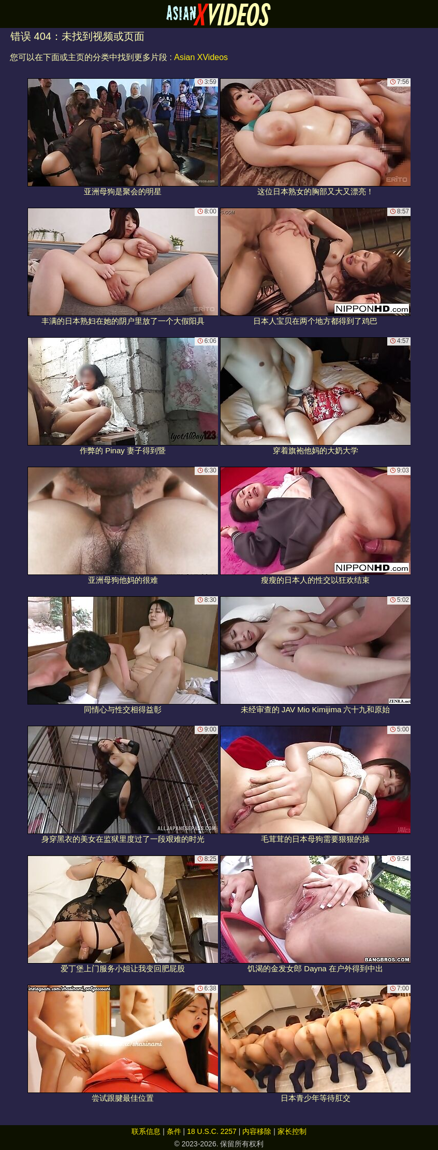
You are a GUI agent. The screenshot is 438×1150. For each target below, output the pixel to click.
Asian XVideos (201, 57)
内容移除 (256, 1131)
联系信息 (146, 1131)
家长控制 (292, 1131)
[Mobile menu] (9, 14)
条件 (174, 1131)
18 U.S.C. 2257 (212, 1131)
